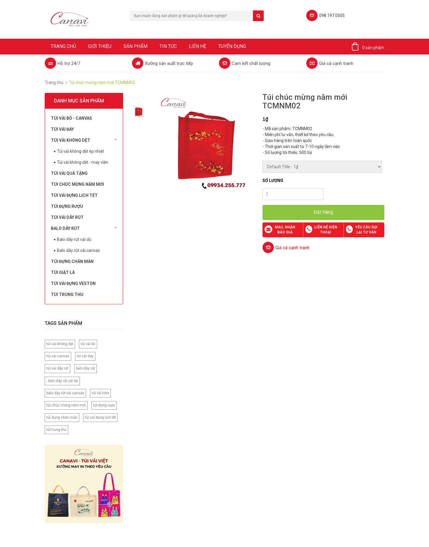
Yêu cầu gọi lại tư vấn (366, 229)
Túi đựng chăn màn (72, 261)
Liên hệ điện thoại (325, 229)
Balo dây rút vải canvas (78, 250)
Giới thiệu (99, 46)
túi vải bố (88, 344)
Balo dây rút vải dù (74, 239)
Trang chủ (63, 46)
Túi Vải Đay (62, 129)
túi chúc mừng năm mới (66, 405)
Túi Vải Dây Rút (67, 217)
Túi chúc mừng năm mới (77, 184)
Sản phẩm (135, 46)
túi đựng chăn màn (61, 417)
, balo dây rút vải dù (62, 381)
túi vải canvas (57, 356)
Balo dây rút (84, 228)
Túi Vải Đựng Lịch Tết (74, 195)
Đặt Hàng (323, 212)
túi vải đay (85, 356)
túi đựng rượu (104, 405)
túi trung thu (56, 430)
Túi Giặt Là (63, 272)
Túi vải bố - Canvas (71, 118)
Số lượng (272, 180)
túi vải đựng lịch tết (100, 417)
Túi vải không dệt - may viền (82, 162)
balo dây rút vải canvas (65, 393)
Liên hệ (197, 46)
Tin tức (168, 46)
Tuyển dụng (232, 46)
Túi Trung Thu (67, 294)
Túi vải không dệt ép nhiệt (80, 151)
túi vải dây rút (57, 368)
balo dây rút (85, 368)
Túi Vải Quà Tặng (69, 173)
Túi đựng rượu (67, 206)
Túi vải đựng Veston (73, 283)
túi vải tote (100, 393)
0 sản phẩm (373, 47)
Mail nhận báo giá (285, 229)
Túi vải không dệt (84, 140)
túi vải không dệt (59, 344)
